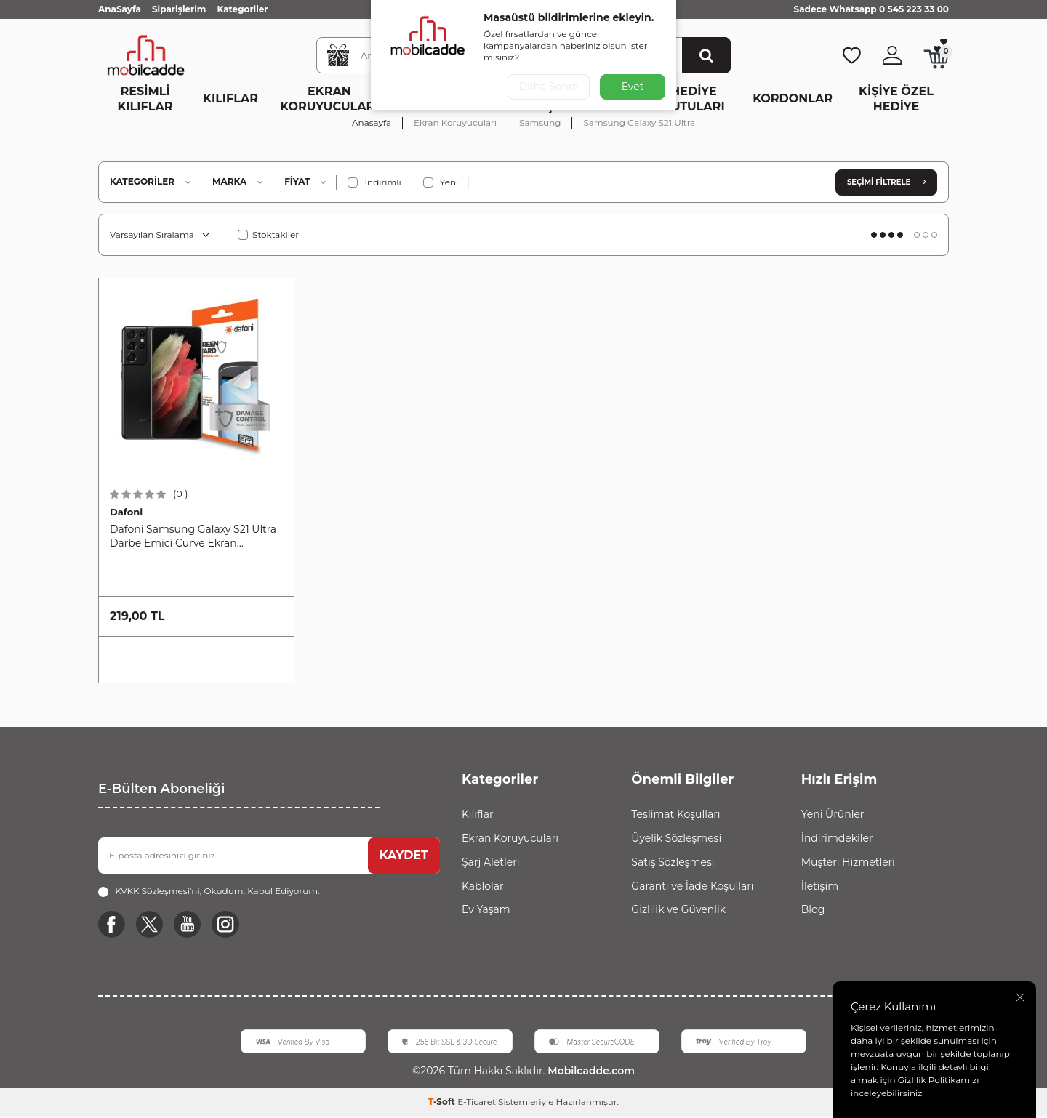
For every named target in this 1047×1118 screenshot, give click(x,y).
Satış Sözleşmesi (672, 862)
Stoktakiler (268, 234)
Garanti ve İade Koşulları (692, 886)
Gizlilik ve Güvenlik (678, 909)
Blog (813, 909)
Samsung (540, 122)
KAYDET (404, 855)
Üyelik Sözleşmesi (676, 838)
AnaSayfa (119, 9)
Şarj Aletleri (490, 862)
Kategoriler (242, 9)
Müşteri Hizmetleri (848, 862)
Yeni (441, 182)
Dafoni (126, 512)
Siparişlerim (179, 9)
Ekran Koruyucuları (329, 98)
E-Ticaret (476, 1103)
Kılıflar (230, 98)
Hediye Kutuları (693, 98)
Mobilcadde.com (589, 1072)
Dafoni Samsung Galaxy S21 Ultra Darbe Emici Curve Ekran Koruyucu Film (193, 536)
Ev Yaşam (486, 909)
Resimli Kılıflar (145, 98)
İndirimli (374, 182)
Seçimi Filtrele (886, 182)
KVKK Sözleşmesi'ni (157, 890)
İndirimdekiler (837, 838)
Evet (633, 86)
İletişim (819, 886)
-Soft (442, 1103)
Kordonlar (793, 98)
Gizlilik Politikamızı (938, 1079)
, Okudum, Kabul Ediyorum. (208, 891)
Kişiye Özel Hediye (896, 98)
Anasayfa (371, 122)
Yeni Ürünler (833, 814)
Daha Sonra (547, 86)
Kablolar (483, 886)
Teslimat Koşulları (675, 814)
